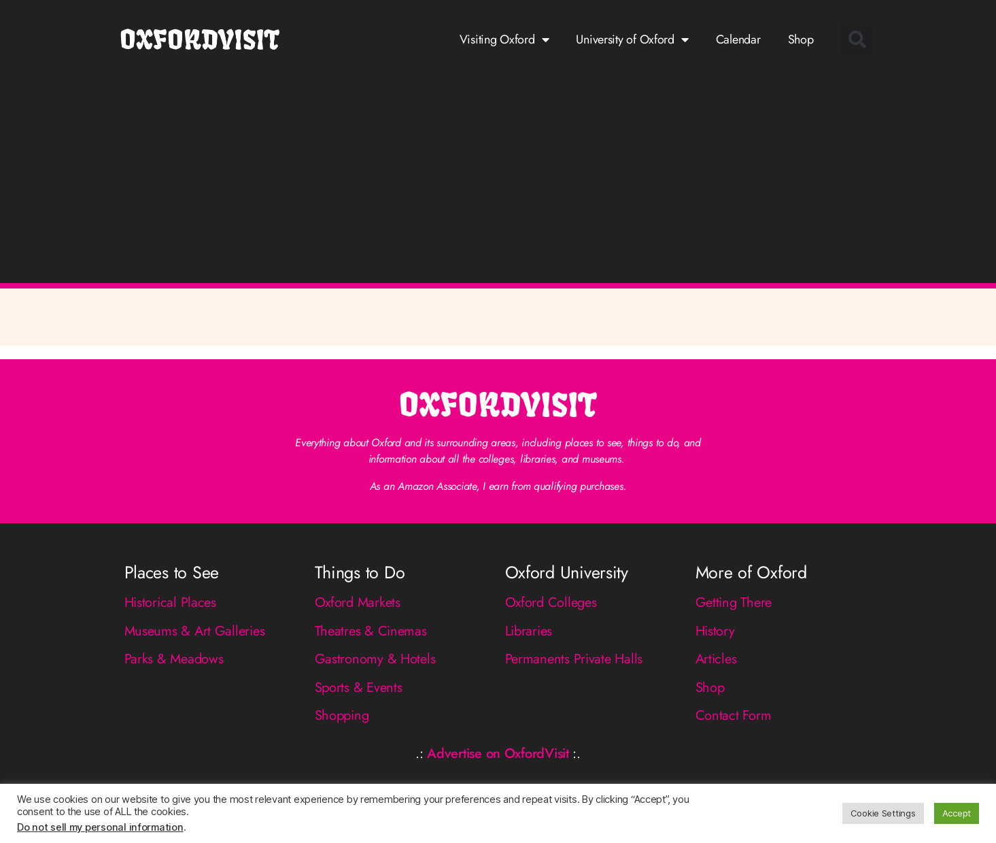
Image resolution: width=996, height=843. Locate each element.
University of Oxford (632, 39)
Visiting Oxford (504, 39)
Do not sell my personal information (100, 827)
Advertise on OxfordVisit (498, 753)
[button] (857, 39)
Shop (801, 39)
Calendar (738, 39)
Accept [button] (956, 813)
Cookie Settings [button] (883, 813)
